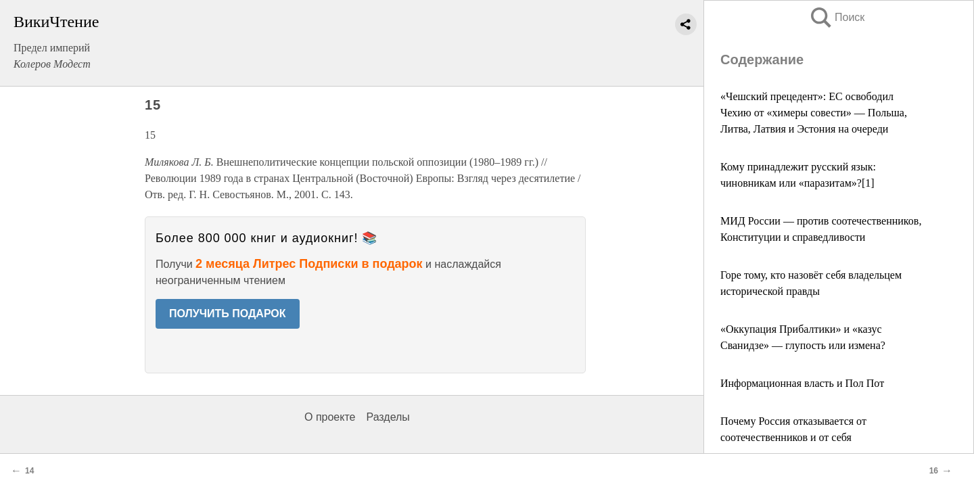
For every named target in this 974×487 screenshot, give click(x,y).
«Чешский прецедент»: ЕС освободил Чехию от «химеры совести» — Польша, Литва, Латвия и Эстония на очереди (813, 113)
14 (29, 471)
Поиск (837, 17)
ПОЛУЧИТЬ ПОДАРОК (227, 313)
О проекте (329, 417)
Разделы (387, 417)
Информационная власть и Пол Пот (802, 383)
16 (933, 471)
